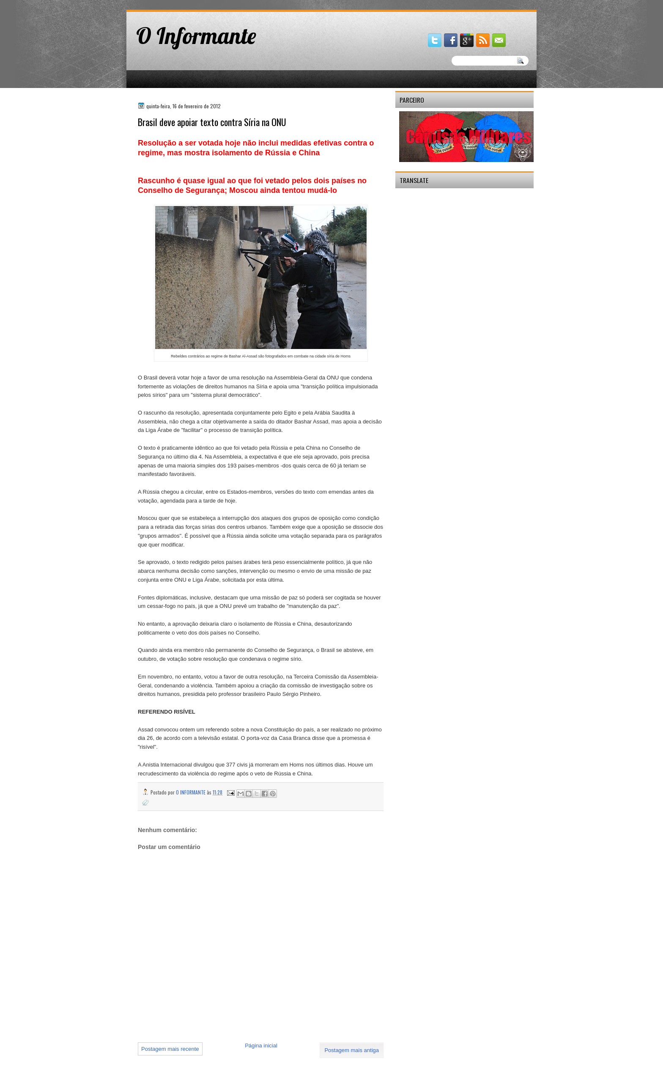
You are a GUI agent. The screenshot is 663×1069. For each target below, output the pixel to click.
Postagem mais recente (170, 1049)
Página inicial (261, 1045)
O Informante (196, 35)
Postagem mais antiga (351, 1050)
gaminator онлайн (165, 3)
